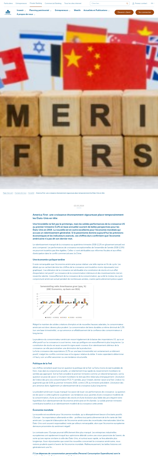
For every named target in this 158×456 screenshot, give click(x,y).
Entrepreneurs (21, 3)
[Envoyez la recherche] (127, 3)
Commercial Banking (53, 3)
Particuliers (8, 3)
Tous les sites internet (72, 3)
